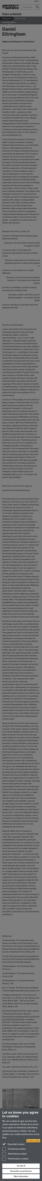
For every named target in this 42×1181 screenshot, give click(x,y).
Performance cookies (15, 1159)
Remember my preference (21, 1171)
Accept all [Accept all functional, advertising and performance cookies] (21, 1166)
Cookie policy (33, 1141)
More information (21, 1176)
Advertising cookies (14, 1154)
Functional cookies (14, 1149)
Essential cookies (13, 1144)
